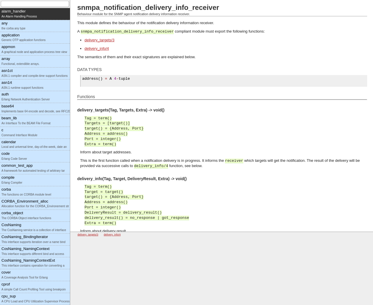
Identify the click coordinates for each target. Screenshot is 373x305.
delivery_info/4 (97, 48)
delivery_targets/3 (100, 40)
